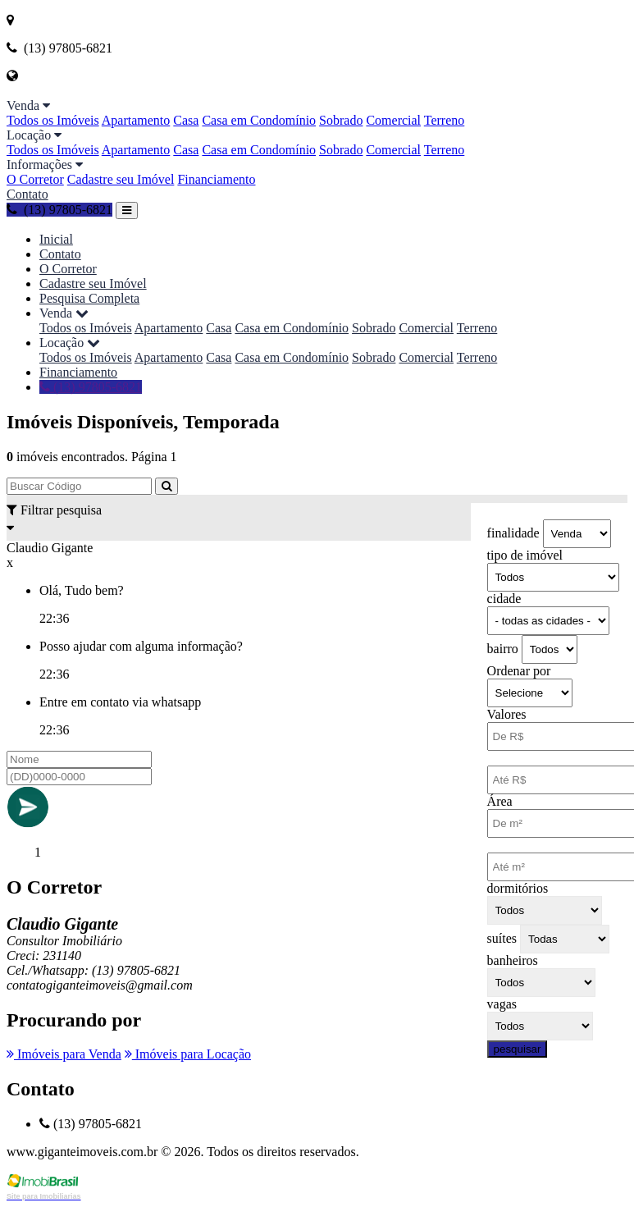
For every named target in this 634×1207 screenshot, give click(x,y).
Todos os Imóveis (53, 120)
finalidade (513, 533)
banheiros (512, 960)
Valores (507, 714)
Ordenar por (519, 671)
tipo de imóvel (525, 555)
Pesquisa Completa (89, 298)
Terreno (444, 120)
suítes (502, 938)
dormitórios (518, 888)
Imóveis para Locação (188, 1054)
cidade (504, 599)
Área (500, 801)
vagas (502, 1004)
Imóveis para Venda (64, 1054)
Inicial (56, 239)
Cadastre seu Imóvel (121, 179)
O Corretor (35, 179)
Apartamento (136, 120)
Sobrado (341, 120)
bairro (502, 649)
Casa (185, 120)
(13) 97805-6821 (59, 210)
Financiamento (216, 179)
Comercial (393, 120)
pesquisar (517, 1049)
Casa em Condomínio (259, 120)
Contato (27, 194)
